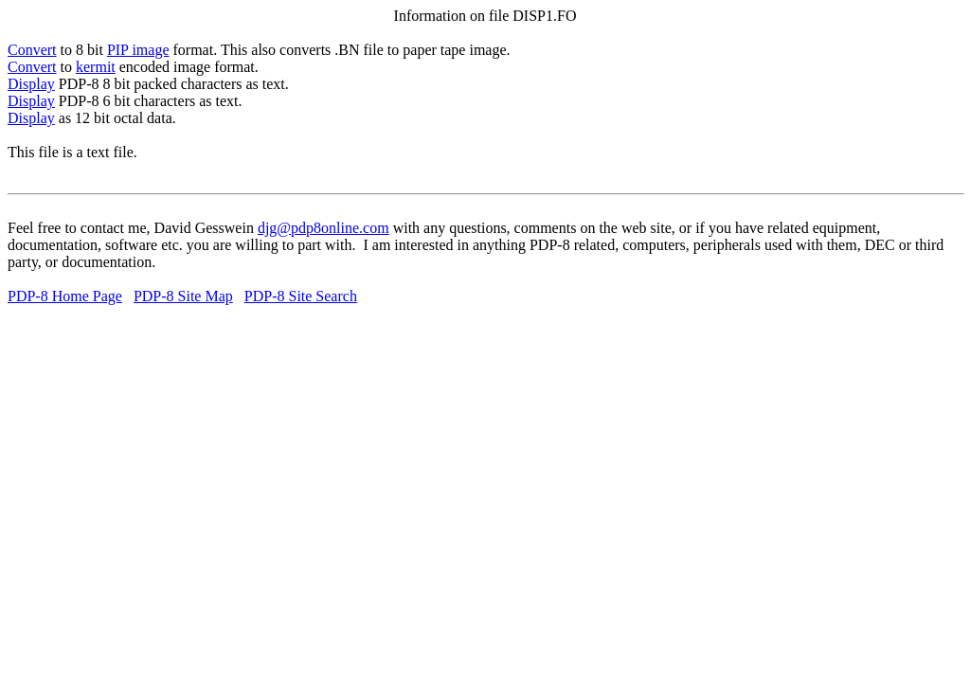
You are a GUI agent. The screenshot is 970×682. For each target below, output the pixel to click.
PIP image (138, 50)
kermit (96, 67)
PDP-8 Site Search (300, 296)
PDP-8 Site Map (183, 296)
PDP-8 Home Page (65, 296)
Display (31, 84)
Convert (32, 50)
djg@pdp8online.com (323, 228)
